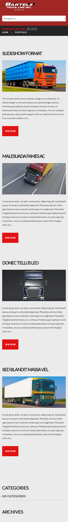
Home (5, 32)
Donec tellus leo (20, 262)
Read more (10, 131)
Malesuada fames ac (23, 156)
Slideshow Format (22, 53)
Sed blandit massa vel (25, 369)
